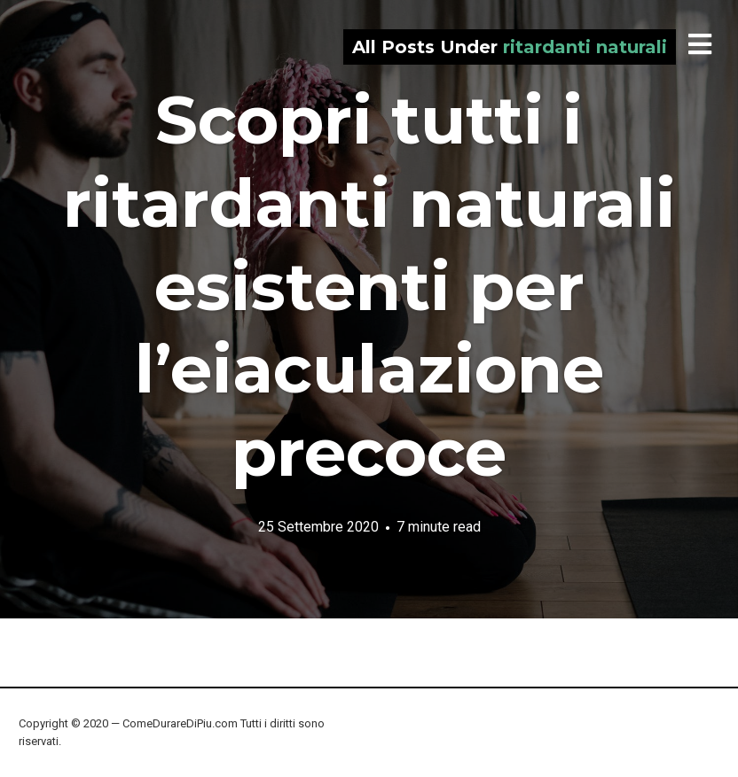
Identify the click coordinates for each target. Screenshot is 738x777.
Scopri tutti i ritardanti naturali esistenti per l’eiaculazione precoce (369, 286)
